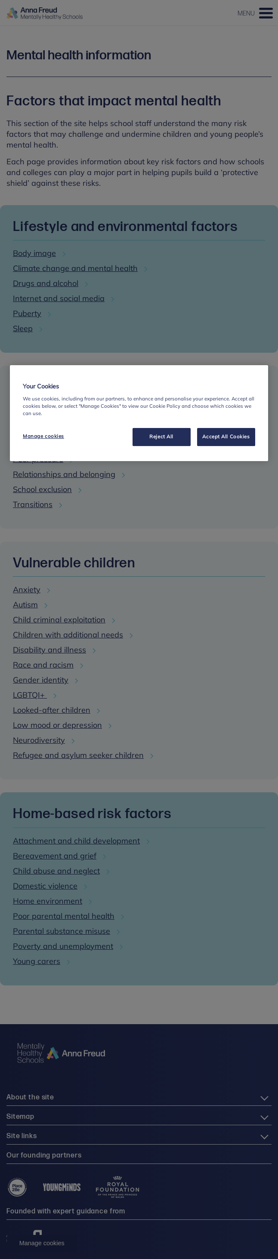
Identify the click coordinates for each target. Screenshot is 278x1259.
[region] (139, 413)
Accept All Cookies (226, 437)
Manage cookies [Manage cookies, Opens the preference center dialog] (43, 436)
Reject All (161, 437)
